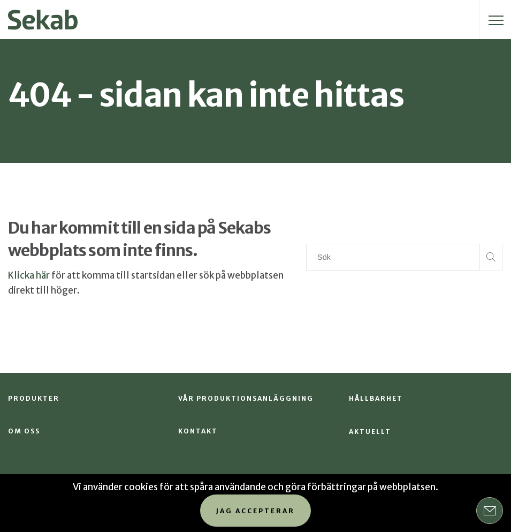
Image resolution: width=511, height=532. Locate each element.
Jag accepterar (255, 511)
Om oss (24, 431)
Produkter (33, 398)
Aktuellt (370, 432)
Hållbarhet (376, 398)
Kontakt (198, 431)
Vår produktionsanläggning (246, 398)
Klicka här (29, 275)
